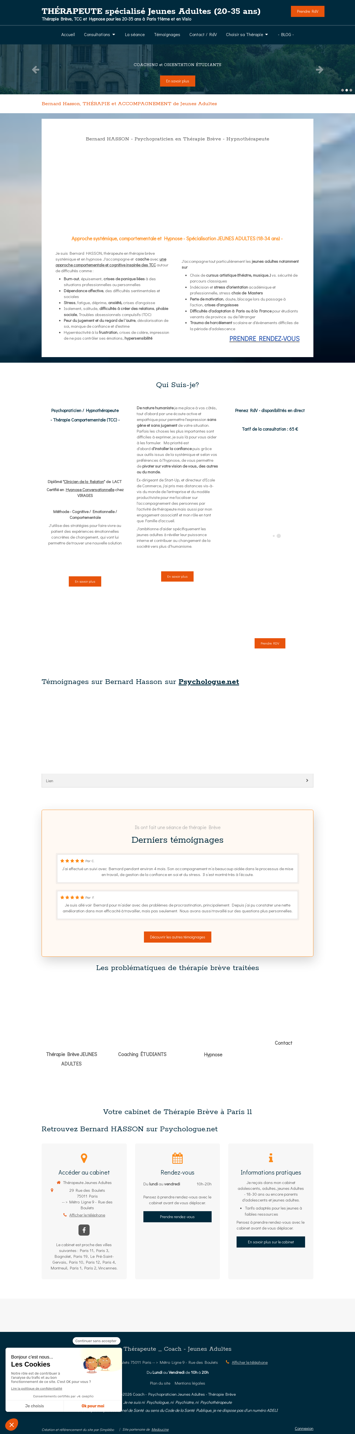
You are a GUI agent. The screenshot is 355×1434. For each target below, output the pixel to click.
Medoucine (160, 1429)
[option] (177, 69)
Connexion (304, 1428)
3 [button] (350, 90)
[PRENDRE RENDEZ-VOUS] (177, 138)
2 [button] (346, 90)
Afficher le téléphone (87, 1215)
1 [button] (342, 90)
